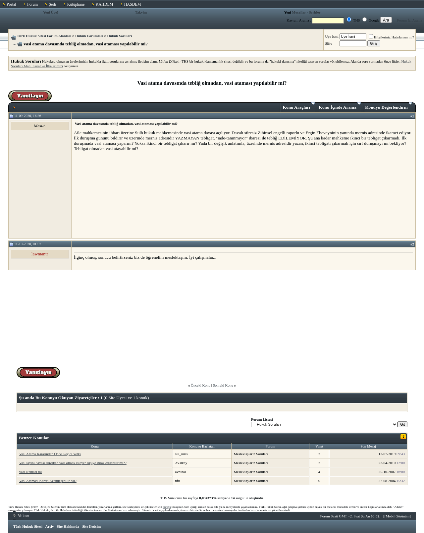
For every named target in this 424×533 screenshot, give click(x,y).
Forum (32, 4)
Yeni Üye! (50, 12)
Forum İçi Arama (409, 20)
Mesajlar (299, 12)
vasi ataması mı (30, 472)
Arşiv (49, 526)
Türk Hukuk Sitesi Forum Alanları (44, 36)
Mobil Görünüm (398, 516)
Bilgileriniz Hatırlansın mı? (391, 37)
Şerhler (314, 12)
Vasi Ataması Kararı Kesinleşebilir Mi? (48, 481)
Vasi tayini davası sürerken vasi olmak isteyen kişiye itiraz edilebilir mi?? (73, 463)
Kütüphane (76, 4)
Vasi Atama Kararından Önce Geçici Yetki (50, 454)
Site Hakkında (68, 526)
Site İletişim (91, 526)
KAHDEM (104, 4)
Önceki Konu (200, 385)
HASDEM (132, 4)
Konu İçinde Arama (340, 106)
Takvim (141, 12)
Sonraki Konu (223, 385)
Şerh (52, 4)
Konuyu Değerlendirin (388, 106)
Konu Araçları (299, 106)
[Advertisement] (123, 194)
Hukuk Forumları (89, 36)
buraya (167, 506)
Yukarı (21, 515)
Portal (11, 4)
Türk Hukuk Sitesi (27, 526)
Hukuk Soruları (119, 36)
